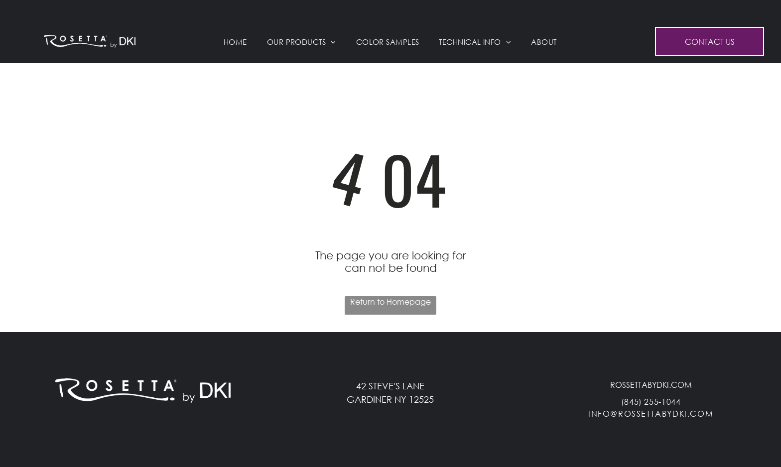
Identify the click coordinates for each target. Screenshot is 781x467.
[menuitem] (235, 41)
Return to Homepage (390, 301)
